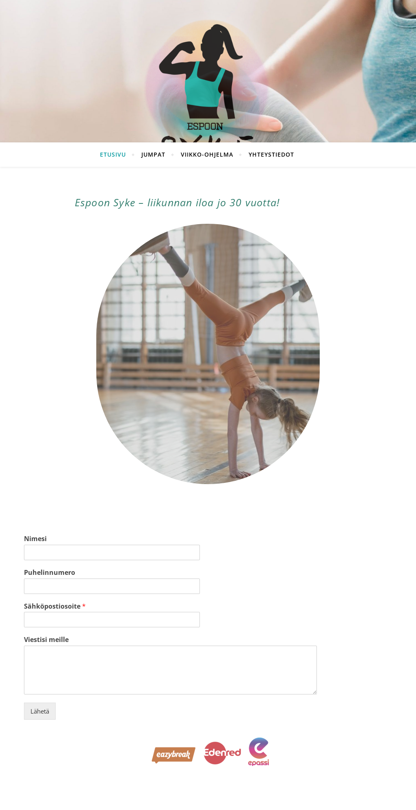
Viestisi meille (46, 639)
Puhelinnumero (49, 572)
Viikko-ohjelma (207, 154)
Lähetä (39, 711)
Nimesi (35, 539)
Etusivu (113, 154)
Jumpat (153, 154)
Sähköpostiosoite (55, 606)
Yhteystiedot (271, 154)
